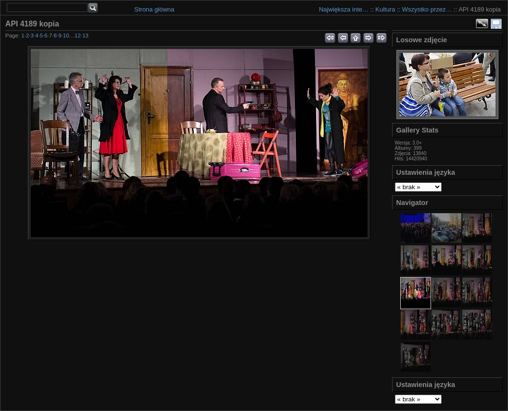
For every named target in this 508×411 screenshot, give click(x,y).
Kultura (385, 9)
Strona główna (154, 9)
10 (66, 35)
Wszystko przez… (427, 9)
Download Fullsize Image (496, 23)
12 (78, 35)
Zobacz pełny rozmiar (482, 23)
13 (85, 35)
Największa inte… (343, 9)
